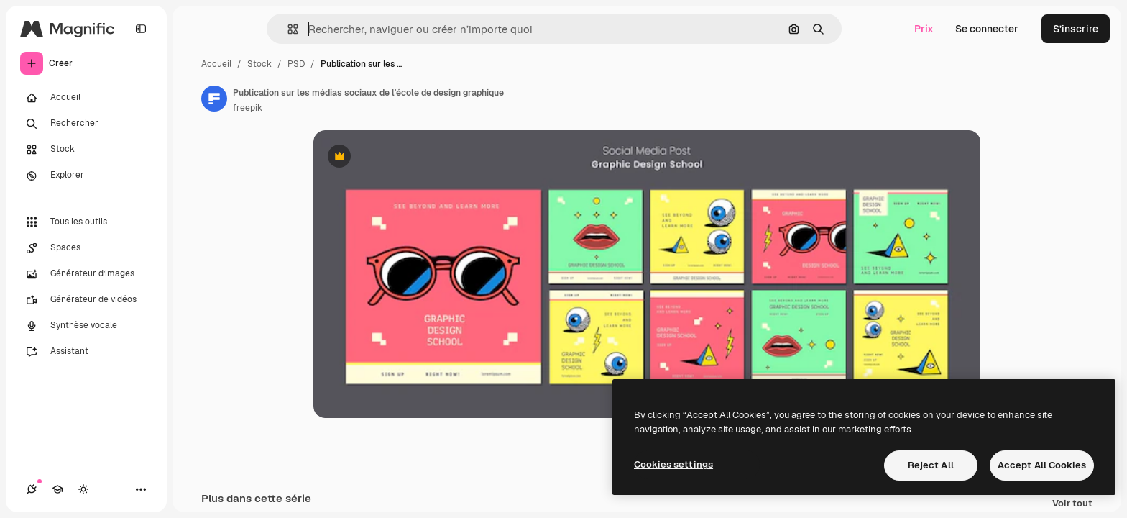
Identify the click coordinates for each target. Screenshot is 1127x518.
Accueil (216, 64)
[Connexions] (31, 489)
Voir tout (1072, 504)
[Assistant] (86, 351)
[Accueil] (86, 97)
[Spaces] (86, 248)
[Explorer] (86, 175)
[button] (287, 29)
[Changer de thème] (83, 489)
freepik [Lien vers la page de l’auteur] (247, 108)
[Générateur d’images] (86, 274)
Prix (924, 28)
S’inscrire (1075, 28)
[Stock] (86, 149)
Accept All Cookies (1042, 465)
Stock (259, 64)
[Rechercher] (86, 123)
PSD (296, 64)
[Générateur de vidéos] (86, 300)
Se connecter (986, 28)
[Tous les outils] (86, 222)
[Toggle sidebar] (140, 28)
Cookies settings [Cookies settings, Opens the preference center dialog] (673, 464)
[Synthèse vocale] (86, 325)
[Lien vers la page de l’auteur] (214, 99)
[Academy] (57, 489)
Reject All (931, 465)
